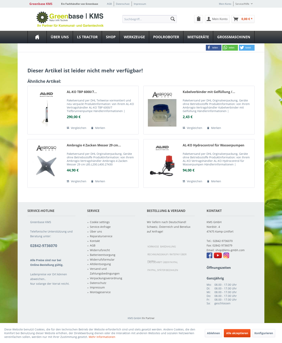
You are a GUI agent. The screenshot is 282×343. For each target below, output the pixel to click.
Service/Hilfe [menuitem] (242, 3)
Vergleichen (76, 128)
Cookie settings (100, 222)
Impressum (140, 3)
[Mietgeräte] (198, 37)
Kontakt (95, 241)
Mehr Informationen (102, 337)
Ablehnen (213, 333)
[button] (213, 48)
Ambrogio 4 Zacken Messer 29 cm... (94, 145)
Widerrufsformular (102, 259)
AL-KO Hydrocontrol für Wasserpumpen (213, 145)
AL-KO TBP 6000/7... (82, 92)
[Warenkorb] (243, 19)
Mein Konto (225, 3)
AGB (109, 3)
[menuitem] (149, 19)
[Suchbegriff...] (149, 19)
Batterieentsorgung (102, 255)
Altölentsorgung (100, 264)
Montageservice (100, 292)
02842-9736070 (223, 241)
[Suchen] (173, 19)
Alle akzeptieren (237, 333)
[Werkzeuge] (134, 37)
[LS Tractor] (87, 37)
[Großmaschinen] (233, 37)
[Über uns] (60, 37)
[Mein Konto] (217, 19)
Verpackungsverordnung (106, 278)
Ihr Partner (148, 318)
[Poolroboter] (166, 37)
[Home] (37, 37)
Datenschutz (123, 3)
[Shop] (110, 37)
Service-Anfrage (100, 227)
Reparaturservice (101, 236)
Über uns (96, 231)
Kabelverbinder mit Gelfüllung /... (209, 92)
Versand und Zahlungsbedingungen (105, 271)
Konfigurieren (263, 333)
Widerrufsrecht (100, 250)
